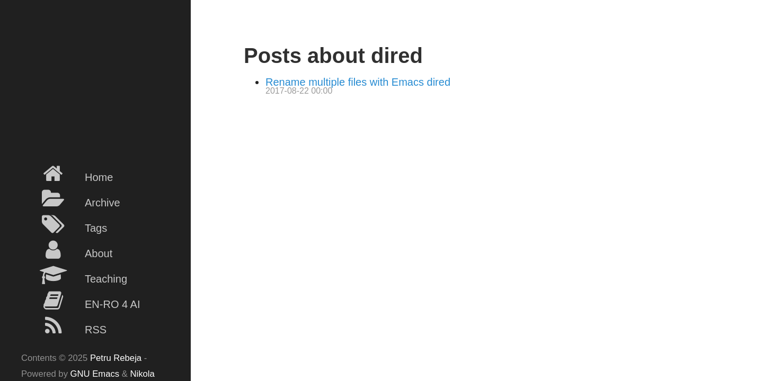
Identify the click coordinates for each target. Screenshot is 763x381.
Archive (70, 199)
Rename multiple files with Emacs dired (357, 82)
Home (67, 173)
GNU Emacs (95, 374)
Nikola (142, 374)
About (66, 249)
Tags (64, 224)
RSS (64, 326)
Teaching (74, 275)
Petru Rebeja (115, 358)
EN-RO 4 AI (80, 300)
